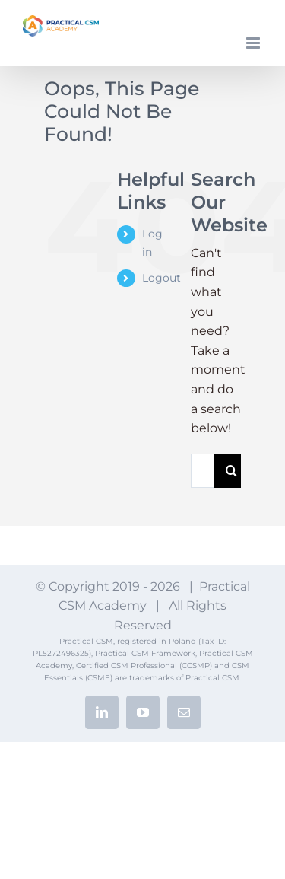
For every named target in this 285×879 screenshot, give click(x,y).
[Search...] (202, 471)
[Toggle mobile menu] (254, 43)
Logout (161, 278)
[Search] (231, 471)
